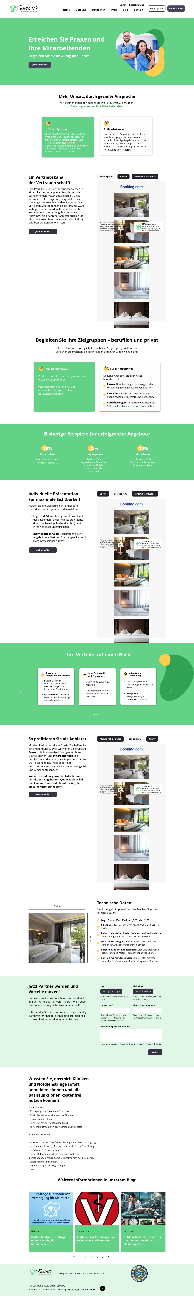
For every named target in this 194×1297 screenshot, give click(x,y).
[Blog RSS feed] (102, 1288)
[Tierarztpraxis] (156, 8)
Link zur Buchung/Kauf (145, 1005)
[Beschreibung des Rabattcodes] (131, 1035)
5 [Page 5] (108, 1257)
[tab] (106, 176)
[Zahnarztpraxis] (176, 8)
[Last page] (120, 1257)
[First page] (73, 1257)
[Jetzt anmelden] (40, 65)
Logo (103, 986)
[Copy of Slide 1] (97, 714)
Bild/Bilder (139, 986)
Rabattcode (106, 1005)
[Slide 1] (94, 714)
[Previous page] (79, 1257)
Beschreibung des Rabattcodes (116, 1026)
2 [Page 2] (91, 1257)
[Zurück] (20, 690)
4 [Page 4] (103, 1257)
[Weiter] (171, 690)
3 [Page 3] (97, 1257)
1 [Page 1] (85, 1257)
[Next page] (114, 1257)
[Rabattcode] (114, 1010)
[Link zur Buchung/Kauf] (147, 1010)
